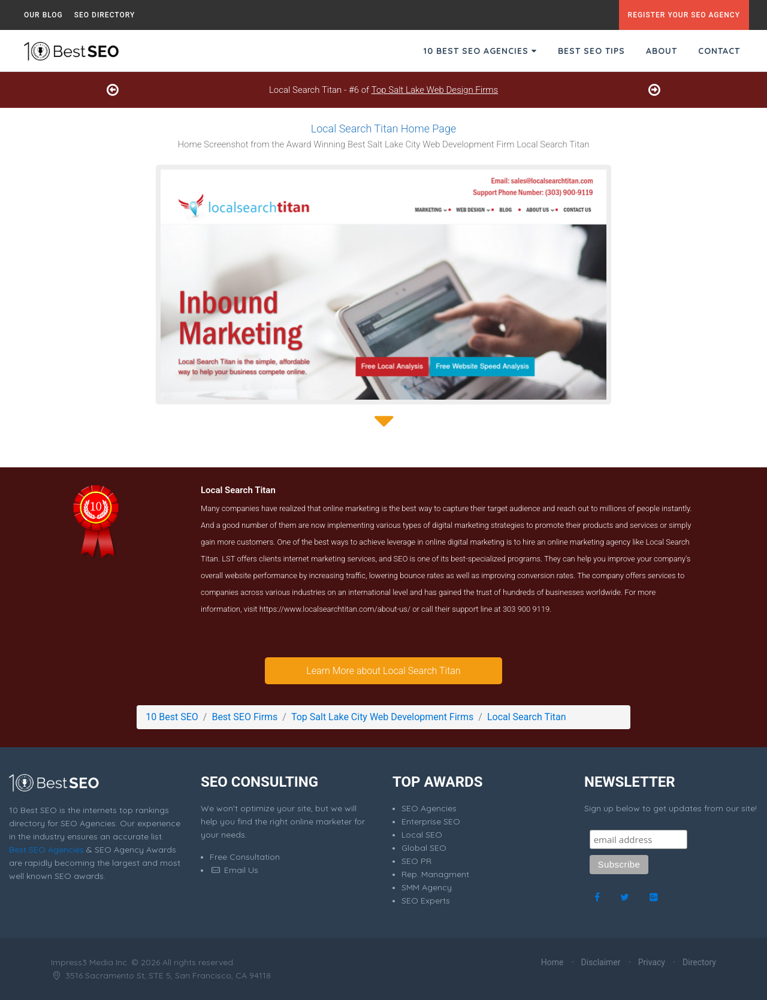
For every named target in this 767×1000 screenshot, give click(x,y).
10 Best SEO (172, 717)
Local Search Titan (526, 717)
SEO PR (416, 861)
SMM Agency (426, 887)
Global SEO (423, 847)
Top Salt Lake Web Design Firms (435, 89)
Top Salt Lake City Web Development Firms (382, 717)
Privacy (651, 962)
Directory (699, 962)
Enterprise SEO (430, 821)
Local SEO (421, 834)
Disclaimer (601, 962)
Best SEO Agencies (46, 849)
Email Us (234, 870)
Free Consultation (245, 856)
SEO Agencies (429, 808)
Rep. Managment (435, 874)
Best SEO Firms (244, 717)
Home (552, 962)
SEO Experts (425, 900)
